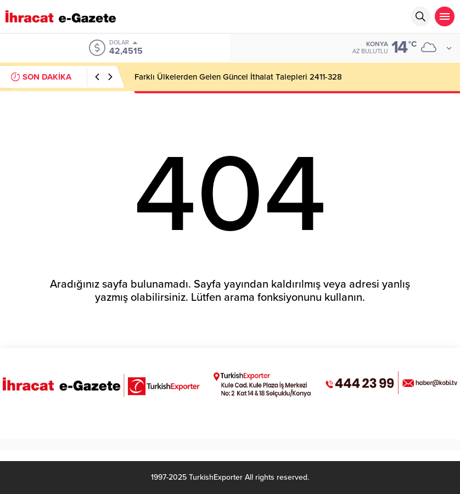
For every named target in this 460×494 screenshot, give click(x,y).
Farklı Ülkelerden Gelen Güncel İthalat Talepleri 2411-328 (238, 77)
